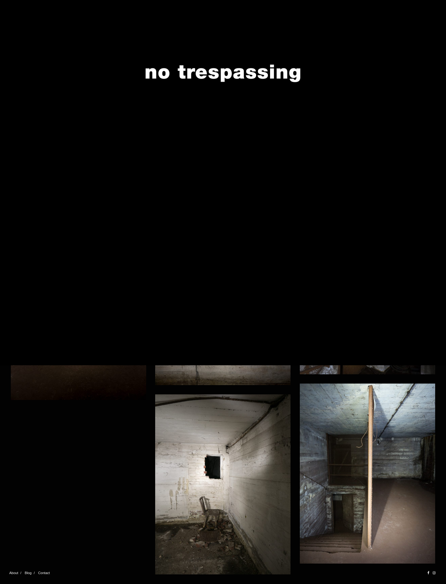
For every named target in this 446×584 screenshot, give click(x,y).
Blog (28, 573)
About (13, 573)
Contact (44, 573)
